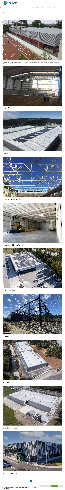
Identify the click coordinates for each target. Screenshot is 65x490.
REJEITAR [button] (61, 486)
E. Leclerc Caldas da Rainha (13, 245)
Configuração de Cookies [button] (45, 486)
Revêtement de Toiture (58, 11)
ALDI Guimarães (9, 291)
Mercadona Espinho (10, 473)
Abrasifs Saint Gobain (11, 428)
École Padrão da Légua (11, 199)
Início (45, 11)
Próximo (58, 481)
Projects (50, 11)
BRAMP (5, 153)
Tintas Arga (7, 108)
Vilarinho (6, 336)
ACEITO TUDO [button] (54, 486)
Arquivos (6, 12)
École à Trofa (8, 62)
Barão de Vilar (8, 382)
